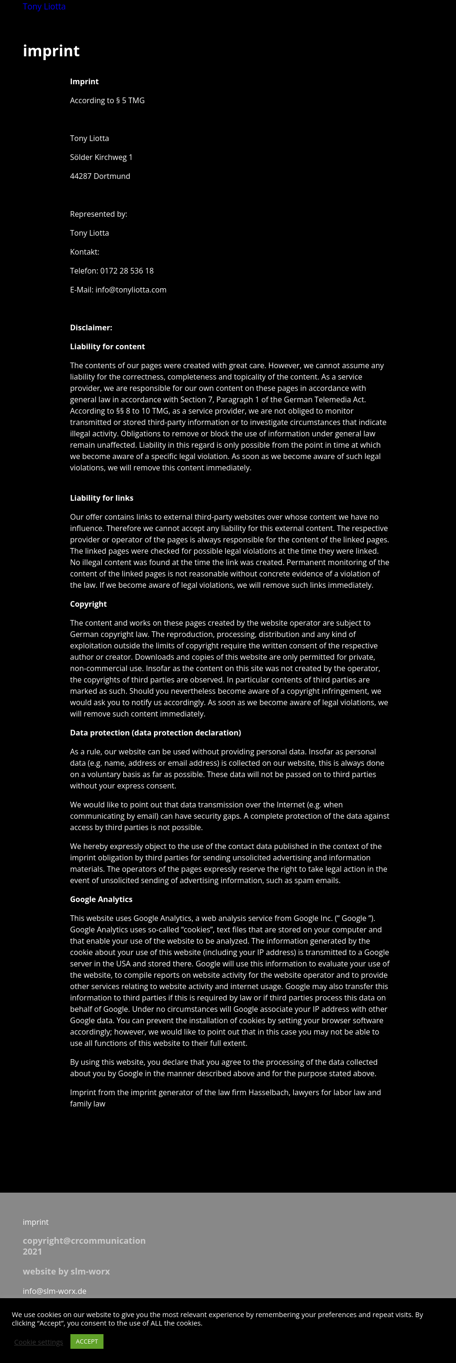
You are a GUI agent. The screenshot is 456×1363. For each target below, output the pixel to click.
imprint (36, 1222)
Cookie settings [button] (38, 1341)
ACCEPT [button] (87, 1341)
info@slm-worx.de (54, 1291)
